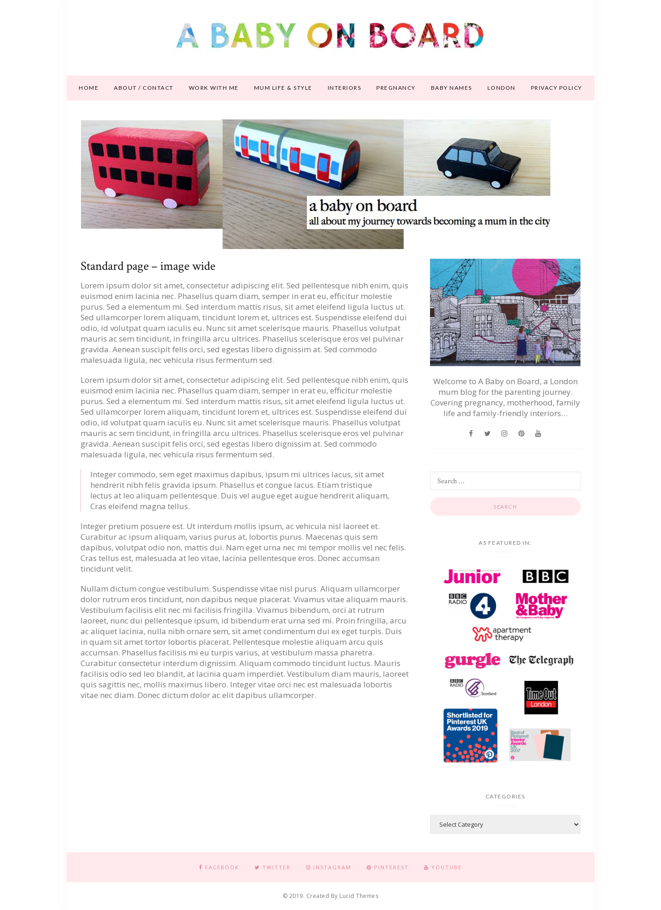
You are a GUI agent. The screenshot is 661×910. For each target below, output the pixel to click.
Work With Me (214, 87)
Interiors (345, 87)
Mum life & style (283, 87)
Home (89, 87)
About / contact (144, 87)
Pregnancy (396, 87)
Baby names (451, 87)
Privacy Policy (556, 87)
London (501, 87)
